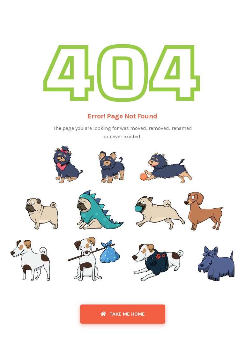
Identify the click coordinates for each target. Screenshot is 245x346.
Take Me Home (122, 314)
